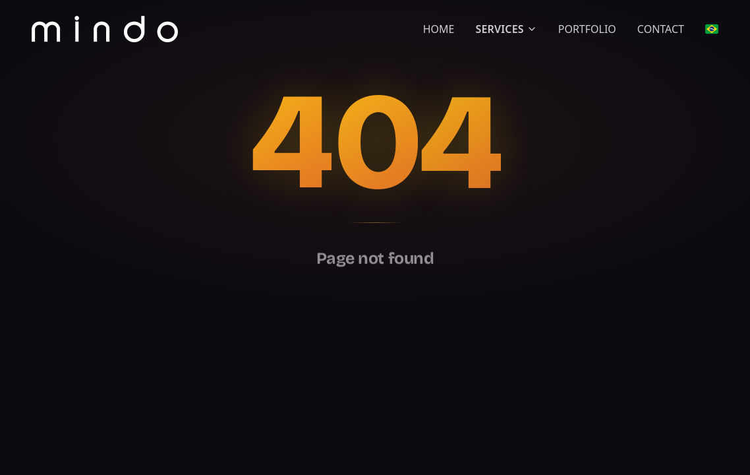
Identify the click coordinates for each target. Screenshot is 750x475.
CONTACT (660, 29)
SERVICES (505, 29)
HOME (439, 29)
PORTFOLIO (587, 29)
